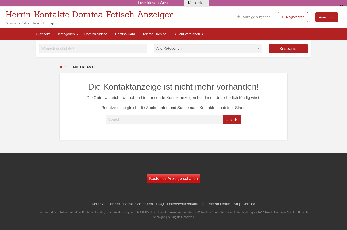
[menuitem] (254, 17)
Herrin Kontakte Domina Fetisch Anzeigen (89, 14)
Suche (288, 49)
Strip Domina (244, 204)
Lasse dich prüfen (138, 204)
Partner (114, 204)
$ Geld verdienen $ (188, 34)
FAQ (160, 204)
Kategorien (66, 34)
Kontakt (98, 204)
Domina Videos (95, 34)
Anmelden (326, 17)
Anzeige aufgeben (253, 17)
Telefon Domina (154, 34)
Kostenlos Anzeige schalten (173, 178)
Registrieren (292, 17)
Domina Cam (125, 34)
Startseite (43, 34)
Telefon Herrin (218, 204)
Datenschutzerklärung (185, 204)
